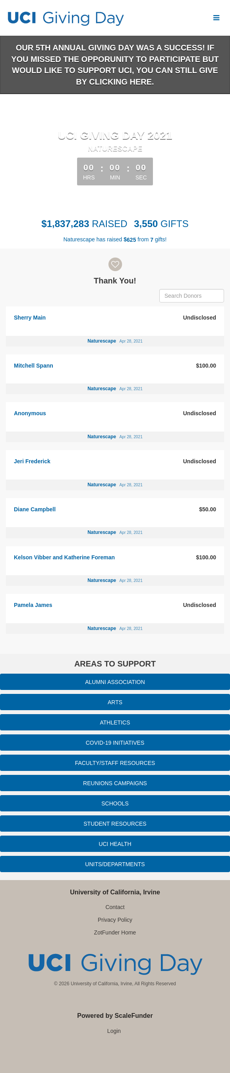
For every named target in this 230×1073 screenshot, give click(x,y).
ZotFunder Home (115, 932)
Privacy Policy (115, 920)
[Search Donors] (191, 295)
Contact (114, 907)
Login (114, 1031)
